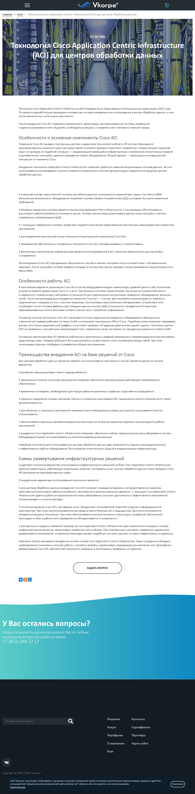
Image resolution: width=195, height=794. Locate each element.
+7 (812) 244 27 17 (20, 641)
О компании (115, 743)
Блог (110, 751)
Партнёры (139, 735)
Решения (113, 719)
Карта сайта (140, 743)
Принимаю (177, 784)
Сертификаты (141, 727)
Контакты (138, 719)
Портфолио (115, 735)
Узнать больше (17, 787)
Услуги (111, 727)
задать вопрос (97, 568)
